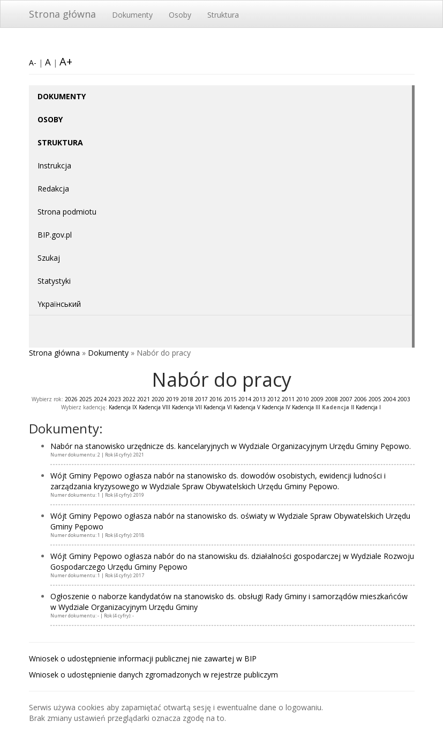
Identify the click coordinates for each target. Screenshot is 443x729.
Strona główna (62, 14)
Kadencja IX (123, 407)
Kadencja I (368, 407)
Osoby (180, 15)
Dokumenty (132, 15)
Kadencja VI (218, 407)
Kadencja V (247, 407)
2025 (85, 399)
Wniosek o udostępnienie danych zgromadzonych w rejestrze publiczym (153, 674)
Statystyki (54, 281)
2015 (230, 399)
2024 (100, 399)
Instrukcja (54, 165)
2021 (143, 399)
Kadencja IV (276, 407)
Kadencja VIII (154, 407)
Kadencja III (306, 407)
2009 (317, 399)
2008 (331, 399)
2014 (244, 399)
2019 (172, 399)
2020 (158, 399)
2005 (375, 399)
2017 (201, 399)
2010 (302, 399)
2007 (346, 399)
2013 (259, 399)
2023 (114, 399)
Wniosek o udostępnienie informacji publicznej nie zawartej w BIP (143, 658)
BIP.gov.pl (54, 235)
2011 (288, 399)
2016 (215, 399)
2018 (187, 399)
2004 (389, 399)
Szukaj (48, 258)
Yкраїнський (59, 304)
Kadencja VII (187, 407)
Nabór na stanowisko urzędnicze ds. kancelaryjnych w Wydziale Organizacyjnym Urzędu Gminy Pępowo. (230, 446)
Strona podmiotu (66, 212)
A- (32, 62)
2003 (403, 399)
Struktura (223, 15)
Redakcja (53, 188)
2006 (360, 399)
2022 (129, 399)
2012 (273, 399)
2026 (71, 399)
